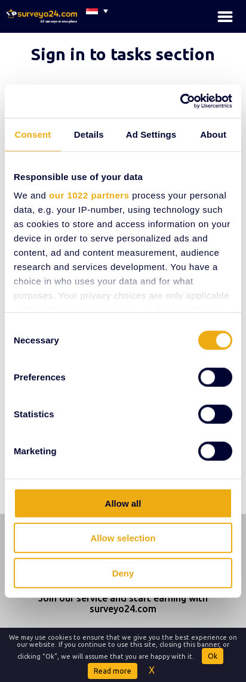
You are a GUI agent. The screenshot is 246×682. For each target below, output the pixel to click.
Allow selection (122, 538)
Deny (123, 573)
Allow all (123, 503)
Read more (112, 671)
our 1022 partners (89, 195)
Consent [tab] (33, 134)
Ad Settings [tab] (151, 134)
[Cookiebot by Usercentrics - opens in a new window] (180, 101)
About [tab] (213, 134)
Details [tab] (89, 134)
